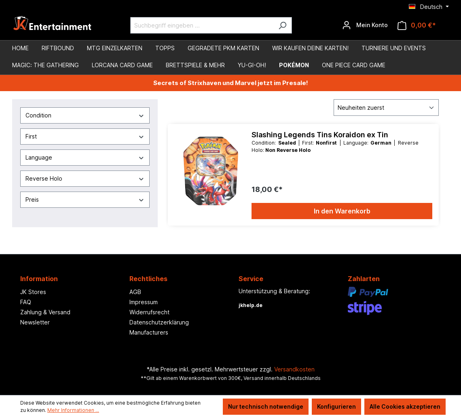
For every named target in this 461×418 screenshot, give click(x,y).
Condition (84, 115)
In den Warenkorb (342, 211)
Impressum (143, 302)
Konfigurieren (336, 406)
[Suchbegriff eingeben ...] (201, 25)
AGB (135, 291)
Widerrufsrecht (149, 312)
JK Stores (33, 291)
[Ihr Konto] (365, 25)
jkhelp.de (250, 305)
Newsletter (35, 322)
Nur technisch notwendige (265, 406)
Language (84, 157)
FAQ (25, 302)
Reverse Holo (84, 178)
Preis (84, 199)
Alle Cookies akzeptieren (405, 406)
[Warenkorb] (417, 25)
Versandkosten (294, 369)
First (84, 136)
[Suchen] (282, 25)
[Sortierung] (386, 107)
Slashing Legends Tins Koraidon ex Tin (320, 134)
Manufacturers (148, 332)
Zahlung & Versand (45, 312)
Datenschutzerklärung (159, 322)
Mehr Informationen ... (73, 410)
